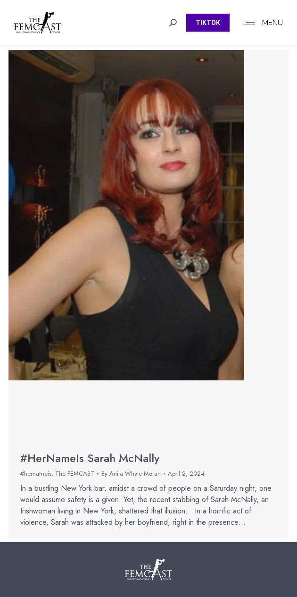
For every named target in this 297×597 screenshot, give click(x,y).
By (131, 474)
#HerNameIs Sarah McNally (89, 458)
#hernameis (35, 473)
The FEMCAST (74, 473)
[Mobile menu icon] (261, 22)
